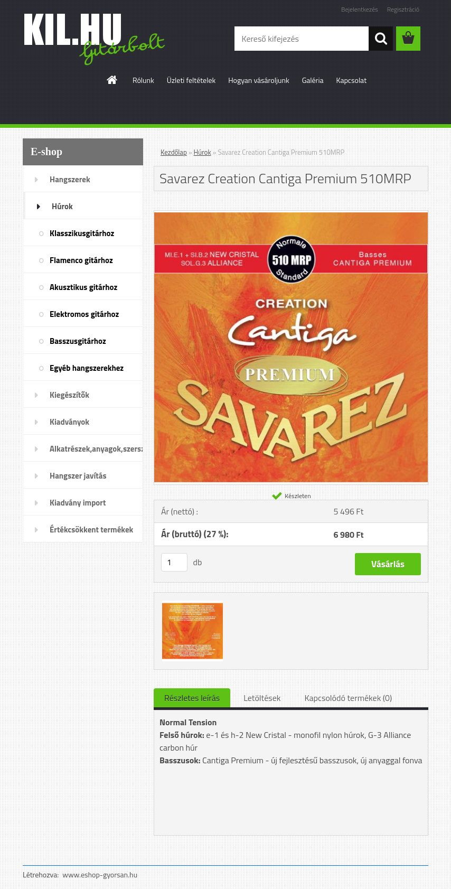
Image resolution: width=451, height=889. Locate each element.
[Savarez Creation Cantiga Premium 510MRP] (291, 215)
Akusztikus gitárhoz (83, 287)
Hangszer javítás (78, 476)
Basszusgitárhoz (78, 341)
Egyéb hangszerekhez (87, 368)
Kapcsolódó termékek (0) (348, 697)
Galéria (313, 80)
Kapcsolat (351, 80)
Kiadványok (69, 422)
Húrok (62, 206)
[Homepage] (112, 80)
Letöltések (261, 697)
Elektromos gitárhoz (84, 314)
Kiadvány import (78, 503)
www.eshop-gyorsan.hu (99, 874)
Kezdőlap (174, 152)
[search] (381, 38)
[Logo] (95, 39)
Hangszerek (70, 179)
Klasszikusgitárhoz (82, 233)
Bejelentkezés (359, 9)
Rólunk (143, 80)
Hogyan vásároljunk (258, 80)
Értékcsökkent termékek (91, 529)
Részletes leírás (192, 697)
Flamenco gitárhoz (81, 260)
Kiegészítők (69, 395)
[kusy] (174, 562)
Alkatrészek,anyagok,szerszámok (96, 449)
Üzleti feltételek (191, 80)
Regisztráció (403, 9)
